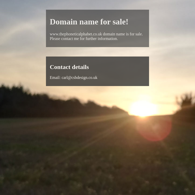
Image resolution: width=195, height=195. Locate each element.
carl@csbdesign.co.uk (80, 77)
